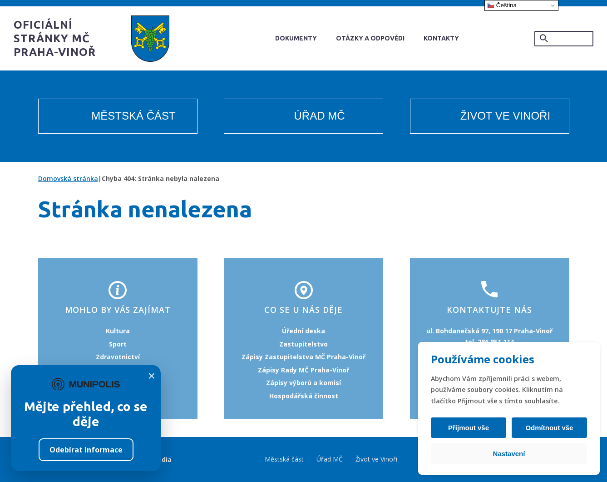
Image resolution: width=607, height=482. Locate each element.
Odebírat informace (86, 450)
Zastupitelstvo (303, 344)
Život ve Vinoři (505, 116)
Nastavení (509, 453)
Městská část (133, 116)
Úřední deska (303, 330)
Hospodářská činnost (303, 396)
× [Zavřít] (151, 376)
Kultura (118, 330)
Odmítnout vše (548, 428)
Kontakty (441, 38)
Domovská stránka (68, 178)
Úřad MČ (319, 116)
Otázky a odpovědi (370, 38)
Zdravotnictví (118, 356)
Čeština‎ (502, 5)
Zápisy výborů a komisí (303, 382)
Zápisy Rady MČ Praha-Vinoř (303, 370)
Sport (118, 344)
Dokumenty (296, 38)
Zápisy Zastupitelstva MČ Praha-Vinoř (303, 356)
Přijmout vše (469, 428)
